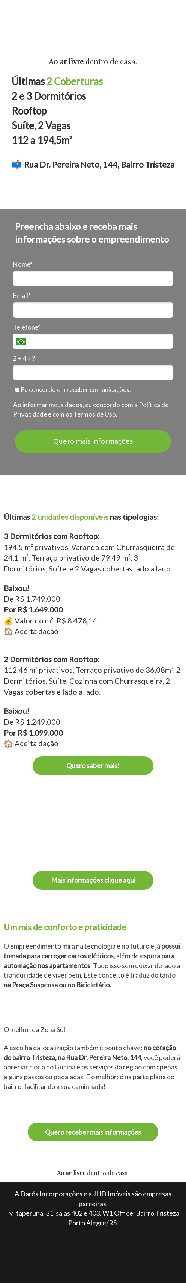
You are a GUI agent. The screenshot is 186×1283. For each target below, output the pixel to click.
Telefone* (26, 327)
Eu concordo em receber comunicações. (73, 390)
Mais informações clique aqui (93, 880)
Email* (22, 295)
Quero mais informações (93, 441)
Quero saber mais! (93, 765)
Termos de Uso (95, 414)
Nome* (23, 264)
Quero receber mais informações (93, 1132)
